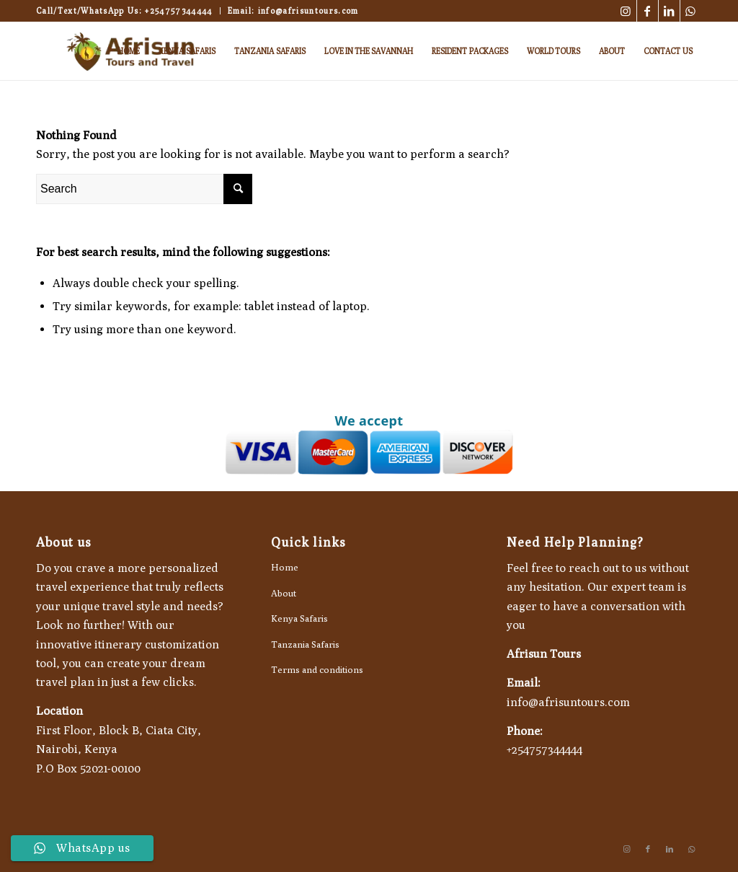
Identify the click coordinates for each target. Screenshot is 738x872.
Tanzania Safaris (305, 644)
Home (284, 567)
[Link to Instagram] (625, 11)
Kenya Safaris (299, 618)
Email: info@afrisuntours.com (293, 10)
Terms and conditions (317, 669)
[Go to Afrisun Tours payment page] (369, 452)
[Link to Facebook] (647, 11)
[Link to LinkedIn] (669, 11)
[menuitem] (128, 51)
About (283, 593)
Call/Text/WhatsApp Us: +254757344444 (124, 10)
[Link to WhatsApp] (691, 11)
